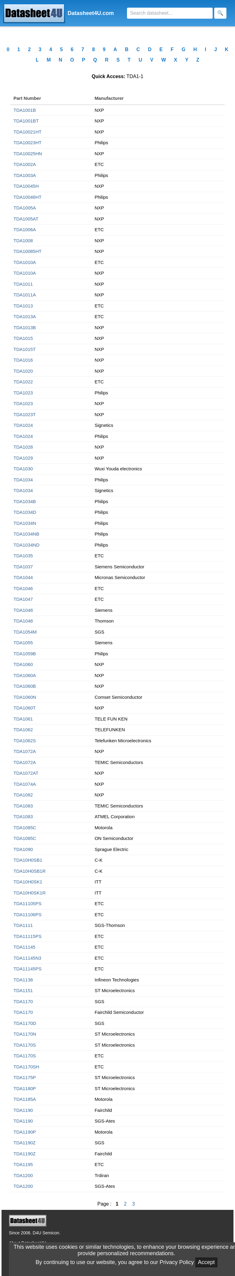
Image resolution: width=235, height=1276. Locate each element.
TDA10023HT (27, 142)
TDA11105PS (27, 903)
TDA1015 (23, 338)
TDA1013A (24, 316)
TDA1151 (23, 990)
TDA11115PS (27, 936)
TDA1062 (23, 729)
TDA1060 (23, 664)
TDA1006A (24, 229)
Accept (206, 1262)
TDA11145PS (27, 968)
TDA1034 (23, 479)
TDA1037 (23, 566)
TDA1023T (24, 414)
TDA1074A (24, 784)
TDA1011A (24, 294)
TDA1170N (24, 1034)
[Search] (170, 13)
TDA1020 (23, 371)
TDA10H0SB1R (29, 871)
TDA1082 (23, 794)
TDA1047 (23, 599)
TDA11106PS (27, 914)
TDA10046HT (27, 197)
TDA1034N (24, 523)
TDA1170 (23, 1001)
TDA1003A (24, 175)
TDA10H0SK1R (29, 892)
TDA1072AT (25, 773)
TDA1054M (25, 631)
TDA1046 (23, 588)
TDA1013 (23, 305)
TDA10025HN (27, 153)
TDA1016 (23, 360)
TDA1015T (24, 349)
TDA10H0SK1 (27, 881)
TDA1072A (24, 751)
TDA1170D (24, 1023)
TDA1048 (23, 610)
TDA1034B (24, 501)
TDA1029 (23, 458)
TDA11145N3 (27, 958)
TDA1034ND (26, 545)
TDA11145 (24, 947)
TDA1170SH (26, 1066)
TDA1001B (24, 110)
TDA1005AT (25, 218)
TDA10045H (26, 186)
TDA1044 (23, 577)
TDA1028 (23, 447)
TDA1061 (23, 718)
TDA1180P (24, 1088)
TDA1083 (23, 805)
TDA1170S (24, 1045)
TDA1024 (23, 425)
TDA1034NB (26, 533)
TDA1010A (24, 262)
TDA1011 (23, 284)
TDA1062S (24, 740)
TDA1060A (24, 675)
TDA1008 (23, 240)
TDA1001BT (26, 120)
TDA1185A (24, 1099)
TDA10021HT (27, 131)
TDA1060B (24, 686)
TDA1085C (24, 827)
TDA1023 (23, 392)
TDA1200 (23, 1175)
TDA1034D (24, 512)
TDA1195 (23, 1164)
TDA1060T (24, 707)
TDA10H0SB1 (27, 860)
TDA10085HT (27, 251)
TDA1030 (23, 468)
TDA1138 (23, 979)
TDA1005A (24, 207)
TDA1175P (24, 1077)
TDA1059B (24, 653)
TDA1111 (23, 925)
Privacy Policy (177, 1262)
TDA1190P (24, 1132)
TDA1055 (23, 642)
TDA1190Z (24, 1142)
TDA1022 (23, 381)
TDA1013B (24, 327)
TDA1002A (24, 164)
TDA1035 (23, 555)
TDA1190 (23, 1110)
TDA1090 (23, 849)
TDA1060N (24, 697)
